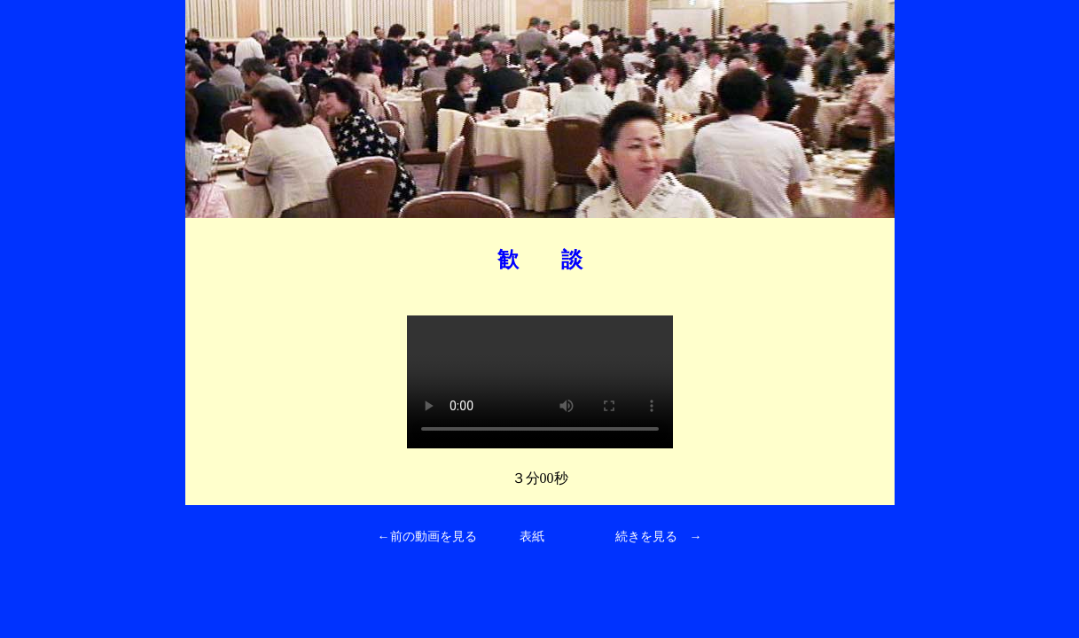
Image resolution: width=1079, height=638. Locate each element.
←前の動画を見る (427, 536)
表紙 (532, 536)
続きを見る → (658, 536)
